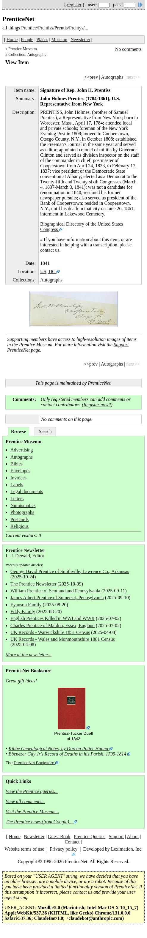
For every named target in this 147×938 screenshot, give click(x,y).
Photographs (22, 512)
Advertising (21, 449)
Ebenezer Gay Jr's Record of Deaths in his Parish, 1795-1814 (67, 753)
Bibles (16, 463)
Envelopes (20, 470)
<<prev (91, 77)
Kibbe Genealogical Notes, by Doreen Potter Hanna (58, 748)
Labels (16, 484)
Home (12, 39)
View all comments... (25, 801)
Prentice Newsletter (25, 550)
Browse (18, 431)
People (27, 39)
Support (116, 836)
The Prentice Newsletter (33, 583)
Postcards (19, 519)
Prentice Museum (22, 49)
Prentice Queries (89, 836)
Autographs (112, 77)
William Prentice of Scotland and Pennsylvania (55, 590)
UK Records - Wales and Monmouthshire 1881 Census (62, 639)
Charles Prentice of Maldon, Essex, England (52, 625)
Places (42, 39)
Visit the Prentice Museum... (32, 811)
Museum (59, 39)
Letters (17, 498)
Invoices (18, 477)
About (133, 836)
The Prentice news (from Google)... (39, 821)
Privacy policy (63, 849)
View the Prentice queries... (32, 791)
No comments (128, 49)
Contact (72, 841)
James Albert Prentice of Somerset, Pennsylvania (57, 597)
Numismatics (22, 505)
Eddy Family (22, 611)
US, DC (47, 271)
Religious (19, 526)
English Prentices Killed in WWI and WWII (52, 618)
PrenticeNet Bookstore (34, 763)
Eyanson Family (25, 604)
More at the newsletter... (28, 654)
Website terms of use (24, 849)
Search (45, 431)
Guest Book (59, 836)
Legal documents (26, 491)
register (74, 4)
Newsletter (80, 39)
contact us (82, 892)
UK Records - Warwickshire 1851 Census (50, 632)
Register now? (97, 404)
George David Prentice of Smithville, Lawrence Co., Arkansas (69, 571)
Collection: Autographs (27, 54)
